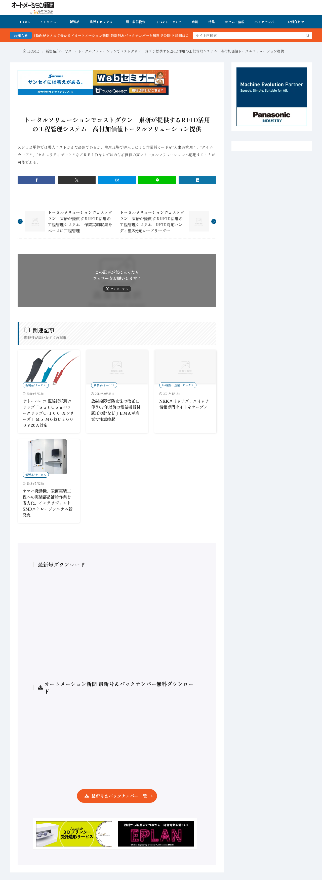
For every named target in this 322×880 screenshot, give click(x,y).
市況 (195, 21)
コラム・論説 (235, 21)
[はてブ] (117, 180)
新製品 (74, 21)
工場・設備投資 (134, 21)
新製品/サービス (59, 51)
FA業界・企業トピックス (178, 385)
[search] (307, 35)
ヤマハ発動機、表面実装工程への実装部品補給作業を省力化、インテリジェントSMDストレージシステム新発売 (47, 503)
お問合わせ (296, 21)
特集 (211, 21)
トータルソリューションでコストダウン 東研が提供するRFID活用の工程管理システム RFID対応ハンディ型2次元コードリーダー (152, 221)
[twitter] (77, 180)
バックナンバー (266, 21)
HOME (24, 21)
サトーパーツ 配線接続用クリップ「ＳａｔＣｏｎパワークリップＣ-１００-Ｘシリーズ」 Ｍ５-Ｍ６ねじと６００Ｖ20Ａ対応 (48, 413)
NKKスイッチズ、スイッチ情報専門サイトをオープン (184, 404)
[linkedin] (197, 180)
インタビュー (50, 21)
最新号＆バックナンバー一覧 (119, 796)
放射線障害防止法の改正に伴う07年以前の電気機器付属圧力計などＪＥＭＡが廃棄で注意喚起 (115, 410)
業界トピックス (101, 21)
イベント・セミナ (168, 21)
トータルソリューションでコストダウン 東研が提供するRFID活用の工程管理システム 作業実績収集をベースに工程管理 (80, 221)
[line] (157, 180)
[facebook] (36, 180)
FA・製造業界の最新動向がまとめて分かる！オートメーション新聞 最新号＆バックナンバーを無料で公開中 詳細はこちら (107, 35)
